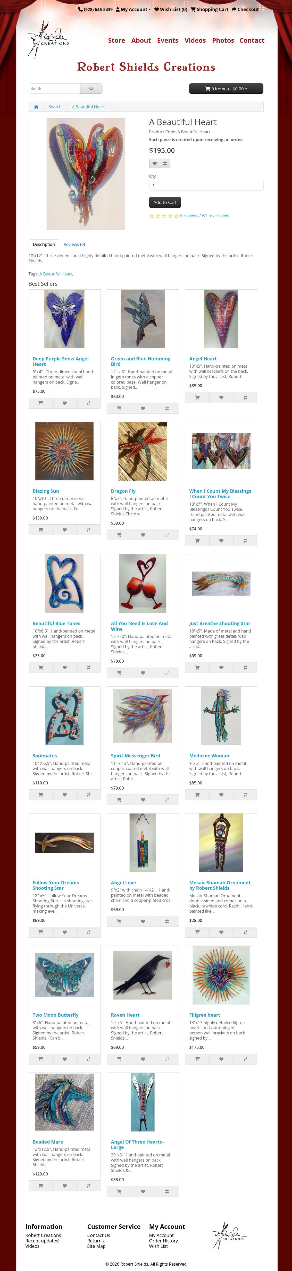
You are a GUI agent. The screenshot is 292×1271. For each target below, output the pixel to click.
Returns (95, 1241)
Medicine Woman (209, 756)
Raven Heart (125, 1015)
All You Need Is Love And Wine (139, 626)
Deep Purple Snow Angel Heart (61, 361)
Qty (152, 176)
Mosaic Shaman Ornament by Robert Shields (220, 885)
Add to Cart (165, 202)
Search (55, 107)
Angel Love (123, 882)
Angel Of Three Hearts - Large (137, 1145)
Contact (252, 40)
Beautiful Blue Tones (56, 623)
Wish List (158, 1246)
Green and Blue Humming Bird (140, 361)
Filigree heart (204, 1015)
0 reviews (189, 216)
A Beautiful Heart (88, 107)
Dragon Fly (123, 491)
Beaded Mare (48, 1142)
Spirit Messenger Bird (135, 756)
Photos (223, 40)
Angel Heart (203, 359)
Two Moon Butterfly (56, 1015)
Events (168, 40)
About (141, 40)
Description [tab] (44, 244)
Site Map (96, 1246)
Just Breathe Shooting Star (219, 623)
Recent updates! (43, 1241)
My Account (161, 1235)
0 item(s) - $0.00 (224, 89)
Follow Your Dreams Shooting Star (56, 885)
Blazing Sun (46, 491)
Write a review (215, 216)
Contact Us (98, 1235)
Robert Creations (43, 1235)
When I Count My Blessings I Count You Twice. (220, 494)
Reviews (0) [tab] (74, 244)
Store (116, 40)
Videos (195, 40)
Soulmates (45, 756)
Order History (163, 1241)
